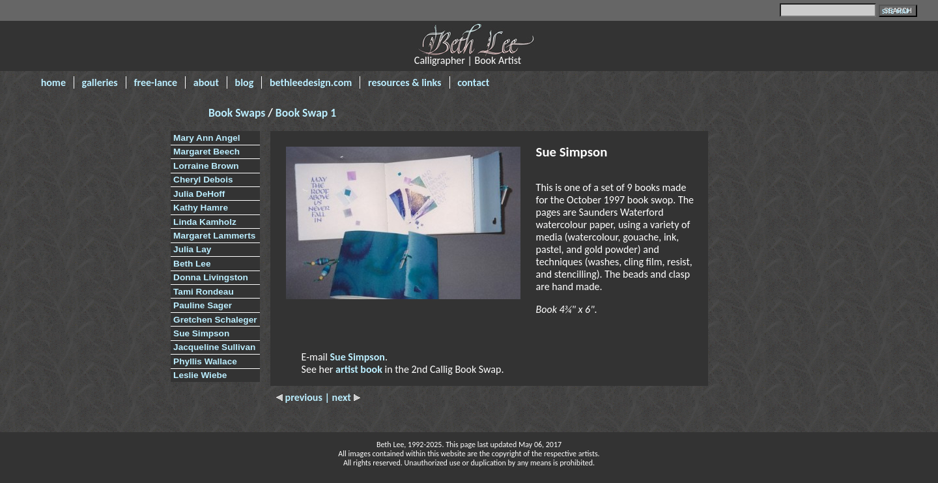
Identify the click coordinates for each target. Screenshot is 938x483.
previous (300, 397)
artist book (358, 369)
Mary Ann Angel (206, 138)
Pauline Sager (202, 305)
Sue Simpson (201, 333)
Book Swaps (238, 113)
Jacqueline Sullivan (214, 347)
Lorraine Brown (205, 166)
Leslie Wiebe (200, 375)
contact (473, 82)
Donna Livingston (210, 277)
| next (342, 397)
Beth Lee (191, 264)
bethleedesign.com (311, 82)
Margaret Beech (206, 151)
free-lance (155, 82)
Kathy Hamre (200, 207)
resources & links (405, 82)
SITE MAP (896, 11)
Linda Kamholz (204, 222)
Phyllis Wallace (205, 361)
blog (244, 82)
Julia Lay (192, 249)
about (206, 82)
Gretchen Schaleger (215, 320)
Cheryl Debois (203, 179)
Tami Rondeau (203, 292)
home (53, 82)
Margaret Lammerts (214, 236)
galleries (100, 82)
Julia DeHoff (199, 194)
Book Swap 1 (306, 113)
